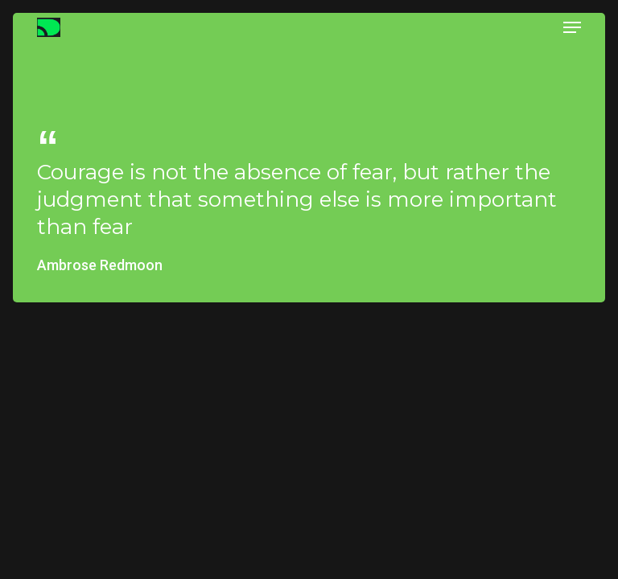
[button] (572, 27)
